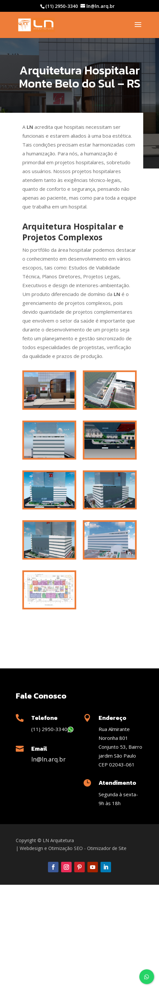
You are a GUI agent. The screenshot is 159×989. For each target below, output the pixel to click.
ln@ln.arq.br (48, 759)
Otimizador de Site (106, 848)
